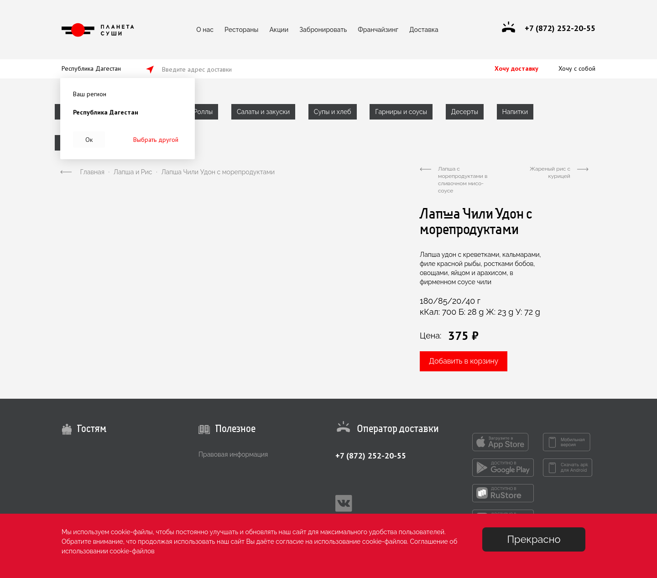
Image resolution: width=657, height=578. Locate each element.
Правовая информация (233, 454)
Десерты (464, 111)
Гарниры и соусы (401, 111)
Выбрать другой (155, 139)
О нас (205, 29)
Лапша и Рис (133, 172)
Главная (92, 172)
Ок (89, 139)
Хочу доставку (516, 68)
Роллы (203, 111)
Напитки (515, 111)
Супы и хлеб (332, 111)
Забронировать (323, 29)
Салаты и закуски (263, 111)
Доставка (423, 29)
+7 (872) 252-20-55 (370, 455)
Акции (278, 29)
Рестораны (241, 29)
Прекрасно (533, 539)
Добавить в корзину (463, 361)
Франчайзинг (378, 29)
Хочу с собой (576, 68)
